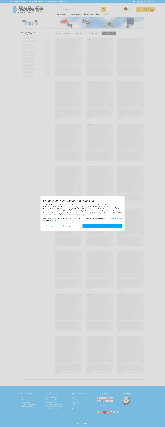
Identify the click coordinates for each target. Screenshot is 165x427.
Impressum (54, 220)
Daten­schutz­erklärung (116, 218)
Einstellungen (67, 226)
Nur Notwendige (48, 226)
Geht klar (102, 226)
